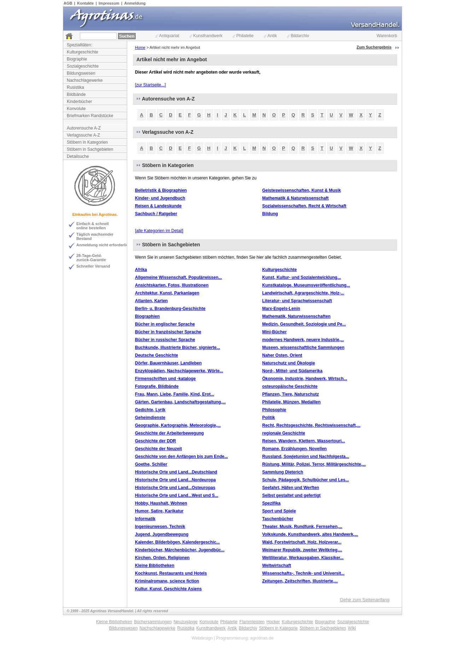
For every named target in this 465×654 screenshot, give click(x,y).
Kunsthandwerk (206, 35)
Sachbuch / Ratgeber (156, 213)
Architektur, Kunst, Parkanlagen (167, 293)
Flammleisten (251, 621)
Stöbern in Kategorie (278, 628)
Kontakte (85, 3)
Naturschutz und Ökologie (288, 363)
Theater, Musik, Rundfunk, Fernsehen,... (302, 526)
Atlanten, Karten (151, 300)
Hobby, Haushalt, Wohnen (161, 503)
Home (140, 47)
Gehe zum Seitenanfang (364, 599)
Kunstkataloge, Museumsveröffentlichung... (306, 285)
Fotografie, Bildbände (156, 386)
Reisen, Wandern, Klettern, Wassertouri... (303, 440)
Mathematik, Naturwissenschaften (296, 316)
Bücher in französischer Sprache (168, 331)
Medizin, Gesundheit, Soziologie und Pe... (304, 324)
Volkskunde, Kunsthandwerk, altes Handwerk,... (310, 534)
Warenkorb (387, 35)
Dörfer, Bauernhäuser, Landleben (168, 363)
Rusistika (75, 87)
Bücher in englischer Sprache (165, 324)
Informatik (145, 518)
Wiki (352, 628)
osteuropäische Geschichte (290, 386)
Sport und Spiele (279, 511)
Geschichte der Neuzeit (158, 448)
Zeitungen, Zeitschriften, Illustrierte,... (300, 581)
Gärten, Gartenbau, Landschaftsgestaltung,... (180, 402)
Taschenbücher (277, 518)
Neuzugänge (185, 621)
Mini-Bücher (274, 331)
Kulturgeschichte (82, 52)
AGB (68, 3)
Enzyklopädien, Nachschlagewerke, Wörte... (179, 370)
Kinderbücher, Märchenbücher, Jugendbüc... (179, 549)
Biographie (77, 59)
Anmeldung (135, 3)
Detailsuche (78, 156)
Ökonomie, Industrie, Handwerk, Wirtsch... (304, 378)
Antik (270, 35)
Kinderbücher (79, 101)
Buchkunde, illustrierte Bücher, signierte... (177, 347)
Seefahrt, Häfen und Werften (290, 487)
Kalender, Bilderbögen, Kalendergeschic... (177, 542)
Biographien (147, 316)
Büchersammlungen (153, 621)
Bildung (270, 213)
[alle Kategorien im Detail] (159, 230)
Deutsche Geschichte (156, 355)
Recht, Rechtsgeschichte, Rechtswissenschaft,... (311, 425)
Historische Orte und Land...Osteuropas (175, 487)
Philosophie (274, 409)
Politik (268, 417)
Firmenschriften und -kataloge (165, 378)
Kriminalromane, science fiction (167, 581)
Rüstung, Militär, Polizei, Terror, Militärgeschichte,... (314, 464)
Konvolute (76, 108)
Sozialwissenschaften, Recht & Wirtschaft (304, 205)
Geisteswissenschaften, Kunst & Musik (301, 190)
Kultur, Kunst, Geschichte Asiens (168, 588)
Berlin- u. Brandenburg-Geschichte (170, 308)
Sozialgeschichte (83, 66)
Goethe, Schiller (151, 464)
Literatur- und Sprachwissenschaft (297, 300)
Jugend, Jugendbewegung (161, 534)
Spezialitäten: (79, 44)
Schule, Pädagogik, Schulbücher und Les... (305, 479)
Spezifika (271, 503)
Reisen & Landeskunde (158, 205)
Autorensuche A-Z (84, 128)
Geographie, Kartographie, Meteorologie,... (178, 425)
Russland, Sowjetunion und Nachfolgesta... (305, 456)
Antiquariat (167, 35)
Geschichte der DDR (155, 440)
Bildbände (76, 94)
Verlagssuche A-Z (83, 135)
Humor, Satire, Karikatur (159, 511)
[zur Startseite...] (150, 84)
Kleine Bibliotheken (154, 565)
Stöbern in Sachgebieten (90, 149)
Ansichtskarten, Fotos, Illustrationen (171, 285)
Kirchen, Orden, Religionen (162, 557)
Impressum (109, 3)
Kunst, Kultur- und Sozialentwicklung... (301, 277)
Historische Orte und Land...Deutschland (176, 472)
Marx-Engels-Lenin (281, 308)
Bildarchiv (298, 35)
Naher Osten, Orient (282, 355)
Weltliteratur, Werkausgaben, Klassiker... (302, 557)
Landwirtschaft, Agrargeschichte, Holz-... (303, 293)
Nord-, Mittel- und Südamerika (292, 370)
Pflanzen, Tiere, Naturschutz (290, 394)
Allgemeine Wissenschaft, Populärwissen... (178, 277)
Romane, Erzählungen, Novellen (294, 448)
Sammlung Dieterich (282, 472)
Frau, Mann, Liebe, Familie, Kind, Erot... (174, 394)
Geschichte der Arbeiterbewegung (169, 433)
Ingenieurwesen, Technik (160, 526)
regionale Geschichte (283, 433)
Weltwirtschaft (276, 565)
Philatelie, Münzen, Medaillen (291, 402)
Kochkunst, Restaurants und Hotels (171, 573)
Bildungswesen (81, 73)
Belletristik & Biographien (161, 190)
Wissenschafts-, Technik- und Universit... (303, 573)
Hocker (273, 621)
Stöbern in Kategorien (87, 142)
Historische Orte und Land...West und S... (176, 495)
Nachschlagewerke (84, 80)
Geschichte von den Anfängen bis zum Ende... (181, 456)
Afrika (141, 269)
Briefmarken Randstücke (90, 115)
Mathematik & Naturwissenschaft (295, 198)
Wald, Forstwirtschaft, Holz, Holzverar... (301, 542)
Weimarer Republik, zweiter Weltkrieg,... (302, 549)
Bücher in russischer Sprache (165, 339)
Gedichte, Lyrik (150, 409)
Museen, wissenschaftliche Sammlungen (303, 347)
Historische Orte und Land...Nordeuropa (175, 479)
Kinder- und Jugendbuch (160, 198)
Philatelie (243, 35)
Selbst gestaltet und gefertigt (291, 495)
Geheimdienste (150, 417)
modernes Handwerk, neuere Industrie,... (303, 339)
